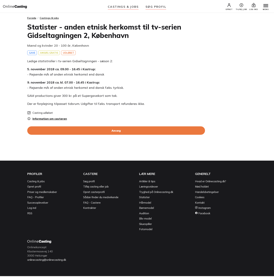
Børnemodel (146, 209)
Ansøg (116, 132)
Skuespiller (145, 225)
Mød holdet (202, 187)
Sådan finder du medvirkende (100, 198)
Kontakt (200, 203)
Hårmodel (145, 203)
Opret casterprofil (94, 193)
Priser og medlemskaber (42, 193)
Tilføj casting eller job (96, 187)
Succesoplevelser (37, 203)
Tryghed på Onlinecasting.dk (156, 193)
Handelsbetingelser (207, 193)
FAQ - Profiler (35, 198)
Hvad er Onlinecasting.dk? (210, 182)
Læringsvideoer (148, 187)
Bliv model (145, 219)
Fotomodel (145, 230)
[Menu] (265, 6)
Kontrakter (89, 209)
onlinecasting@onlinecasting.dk (47, 260)
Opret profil (34, 187)
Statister (144, 198)
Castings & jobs (123, 6)
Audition (144, 214)
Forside (31, 19)
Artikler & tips (147, 182)
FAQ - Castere (92, 203)
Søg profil (89, 182)
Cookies (199, 198)
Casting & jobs (36, 182)
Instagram (203, 209)
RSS (29, 214)
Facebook (202, 214)
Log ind (31, 209)
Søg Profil (156, 6)
